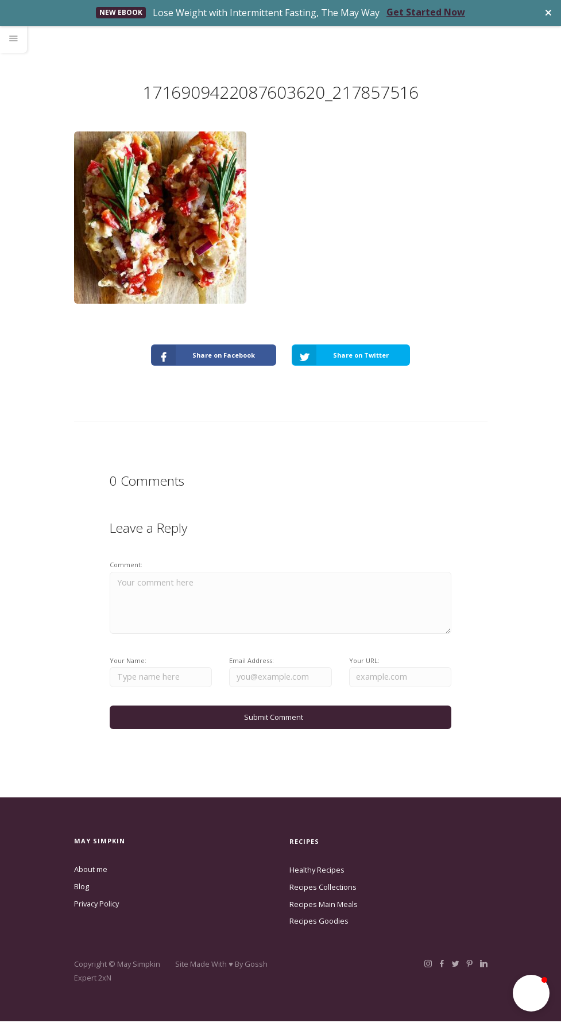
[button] (531, 993)
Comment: (126, 564)
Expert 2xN (92, 979)
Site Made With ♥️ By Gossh (221, 965)
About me (90, 871)
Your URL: (364, 661)
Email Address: (251, 661)
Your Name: (128, 661)
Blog (81, 887)
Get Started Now (425, 12)
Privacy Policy (96, 905)
